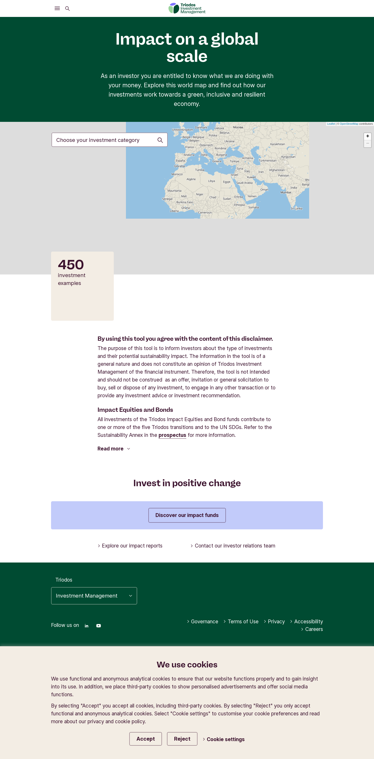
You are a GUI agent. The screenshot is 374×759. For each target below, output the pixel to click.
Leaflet (331, 123)
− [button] (367, 143)
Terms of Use (241, 622)
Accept (145, 739)
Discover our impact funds (187, 515)
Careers (312, 629)
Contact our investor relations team (232, 546)
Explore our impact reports (130, 546)
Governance (202, 622)
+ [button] (367, 136)
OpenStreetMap (349, 123)
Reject (182, 739)
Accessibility (306, 622)
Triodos (63, 580)
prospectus (172, 435)
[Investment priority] (109, 139)
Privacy (274, 622)
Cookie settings (224, 739)
